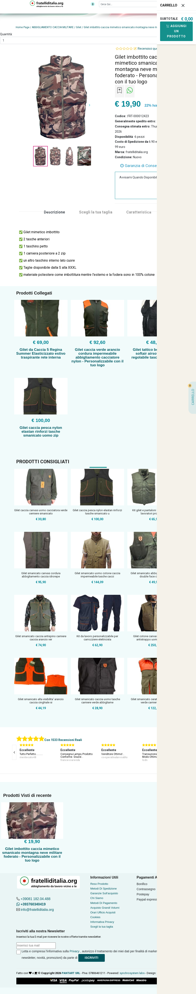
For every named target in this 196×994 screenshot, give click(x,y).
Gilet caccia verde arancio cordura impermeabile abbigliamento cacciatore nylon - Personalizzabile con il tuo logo (97, 357)
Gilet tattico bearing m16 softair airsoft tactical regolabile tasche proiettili (154, 353)
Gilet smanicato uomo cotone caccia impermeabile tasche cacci (97, 575)
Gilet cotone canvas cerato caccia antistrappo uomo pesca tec (154, 638)
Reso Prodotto (99, 883)
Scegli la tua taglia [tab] (95, 212)
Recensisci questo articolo (155, 48)
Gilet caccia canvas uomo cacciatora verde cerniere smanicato (40, 512)
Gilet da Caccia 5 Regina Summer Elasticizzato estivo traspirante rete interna (40, 353)
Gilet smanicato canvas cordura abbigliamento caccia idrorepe (40, 575)
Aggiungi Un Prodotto (176, 31)
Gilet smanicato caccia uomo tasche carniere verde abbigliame (97, 701)
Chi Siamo (96, 898)
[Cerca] (135, 4)
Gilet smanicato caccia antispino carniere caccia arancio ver (40, 638)
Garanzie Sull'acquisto (104, 893)
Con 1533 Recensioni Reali (63, 740)
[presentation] (14, 752)
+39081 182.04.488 (35, 899)
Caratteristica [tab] (138, 212)
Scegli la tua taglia (101, 926)
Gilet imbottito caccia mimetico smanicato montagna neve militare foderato (129, 27)
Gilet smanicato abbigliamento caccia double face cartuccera (154, 575)
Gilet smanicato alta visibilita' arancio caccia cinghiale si (41, 701)
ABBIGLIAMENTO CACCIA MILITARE (53, 27)
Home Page (22, 27)
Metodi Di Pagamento (103, 903)
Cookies (95, 917)
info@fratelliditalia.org (37, 909)
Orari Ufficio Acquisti (103, 912)
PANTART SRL (71, 973)
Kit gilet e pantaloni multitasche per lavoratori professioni (154, 512)
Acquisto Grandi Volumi (104, 907)
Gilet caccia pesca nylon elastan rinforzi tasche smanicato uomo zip (41, 431)
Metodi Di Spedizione (103, 888)
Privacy (74, 951)
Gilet (78, 27)
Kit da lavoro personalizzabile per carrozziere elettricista (97, 638)
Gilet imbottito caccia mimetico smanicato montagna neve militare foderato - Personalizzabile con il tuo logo (32, 854)
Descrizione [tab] (54, 212)
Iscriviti (91, 957)
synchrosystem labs (132, 973)
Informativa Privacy (102, 921)
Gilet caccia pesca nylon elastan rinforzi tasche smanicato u (97, 512)
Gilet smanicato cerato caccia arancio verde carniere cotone (154, 701)
